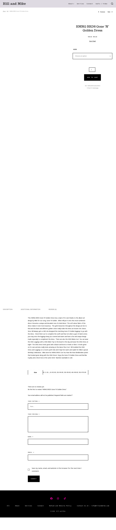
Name (30, 449)
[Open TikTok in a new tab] (64, 511)
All (7, 11)
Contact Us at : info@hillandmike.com (93, 518)
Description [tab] (7, 322)
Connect (90, 4)
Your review (33, 427)
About (71, 4)
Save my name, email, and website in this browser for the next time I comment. (56, 482)
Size (75, 49)
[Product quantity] (92, 69)
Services (80, 4)
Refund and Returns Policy (60, 518)
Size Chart (92, 41)
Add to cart (92, 77)
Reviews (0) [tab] (53, 322)
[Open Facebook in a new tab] (51, 511)
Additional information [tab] (30, 322)
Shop (4, 11)
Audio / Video (101, 4)
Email (31, 465)
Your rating (33, 414)
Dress (96, 88)
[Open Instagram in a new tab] (58, 511)
